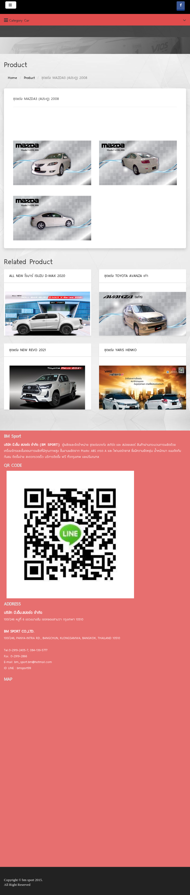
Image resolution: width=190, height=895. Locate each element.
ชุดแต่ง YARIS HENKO (120, 349)
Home (12, 77)
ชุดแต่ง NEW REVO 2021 (27, 349)
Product (29, 77)
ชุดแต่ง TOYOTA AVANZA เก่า (126, 275)
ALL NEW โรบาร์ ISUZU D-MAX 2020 (37, 275)
